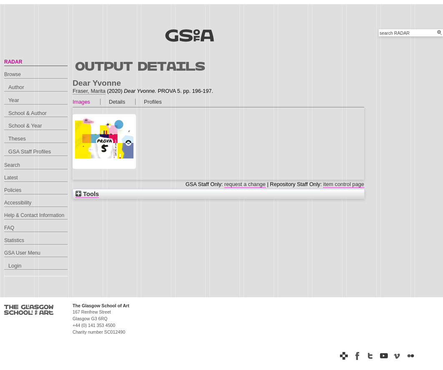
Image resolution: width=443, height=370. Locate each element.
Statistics (14, 240)
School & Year (25, 125)
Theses (17, 138)
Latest (11, 178)
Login (14, 266)
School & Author (27, 113)
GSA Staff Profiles (29, 151)
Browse (12, 74)
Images (81, 102)
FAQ (9, 228)
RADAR (13, 62)
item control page (343, 184)
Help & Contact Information (34, 215)
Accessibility (17, 203)
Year (13, 100)
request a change (245, 184)
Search (12, 165)
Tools (87, 194)
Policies (12, 190)
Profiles (153, 102)
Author (16, 87)
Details (117, 102)
